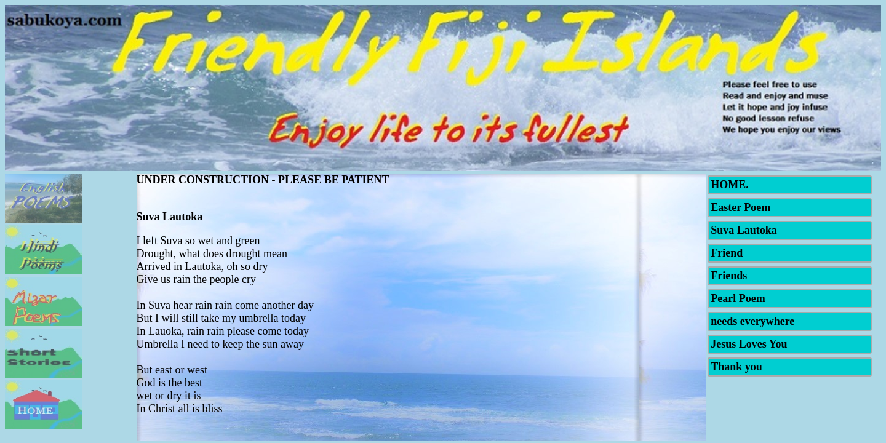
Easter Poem (740, 207)
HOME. (730, 184)
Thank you (736, 367)
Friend (727, 253)
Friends (729, 275)
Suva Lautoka (744, 230)
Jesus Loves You (749, 344)
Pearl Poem (738, 298)
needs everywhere (752, 321)
